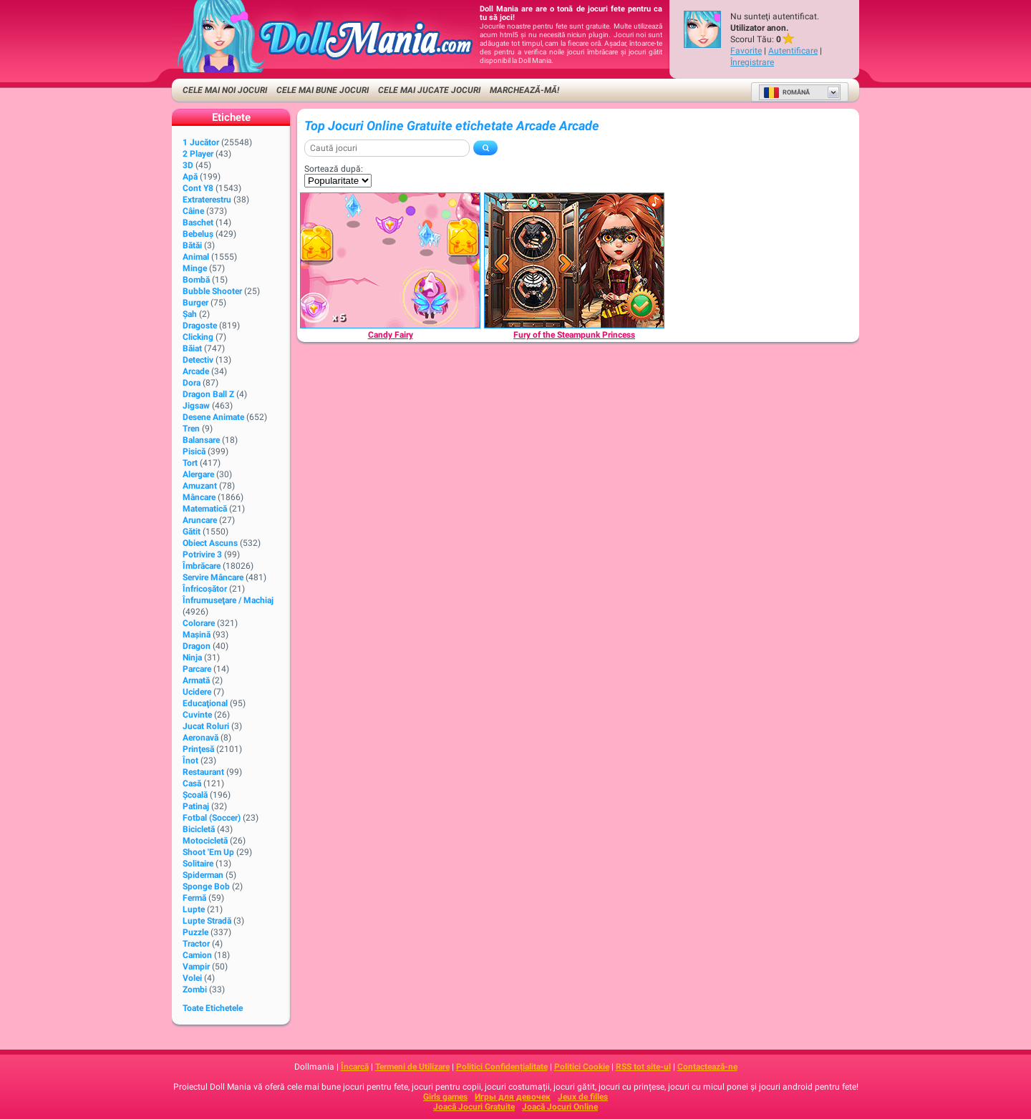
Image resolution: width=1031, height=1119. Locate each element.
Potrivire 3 (202, 554)
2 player (198, 154)
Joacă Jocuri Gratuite (474, 1107)
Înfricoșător (205, 589)
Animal (196, 257)
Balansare (201, 440)
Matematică (205, 509)
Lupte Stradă (207, 921)
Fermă (194, 898)
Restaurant (203, 772)
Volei (192, 978)
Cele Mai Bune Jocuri (322, 90)
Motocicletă (205, 841)
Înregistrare (752, 62)
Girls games (445, 1097)
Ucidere (197, 692)
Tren (191, 429)
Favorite (746, 51)
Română (786, 92)
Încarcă (355, 1067)
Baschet (198, 223)
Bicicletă (199, 829)
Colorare (199, 623)
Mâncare (199, 497)
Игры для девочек (513, 1097)
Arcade (196, 371)
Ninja (192, 658)
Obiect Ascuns (210, 543)
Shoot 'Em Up (208, 852)
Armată (196, 680)
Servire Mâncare (213, 577)
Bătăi (192, 245)
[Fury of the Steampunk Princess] (574, 260)
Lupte (194, 909)
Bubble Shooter (212, 291)
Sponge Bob (206, 886)
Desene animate (213, 417)
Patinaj (196, 806)
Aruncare (200, 520)
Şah (190, 314)
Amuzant (200, 486)
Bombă (196, 280)
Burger (195, 303)
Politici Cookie (581, 1067)
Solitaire (198, 864)
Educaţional (205, 703)
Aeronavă (200, 738)
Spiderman (203, 875)
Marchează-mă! (524, 90)
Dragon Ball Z (208, 394)
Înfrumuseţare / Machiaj (228, 600)
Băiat (192, 348)
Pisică (194, 451)
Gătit (191, 532)
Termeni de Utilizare (412, 1067)
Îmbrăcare (202, 566)
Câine (193, 211)
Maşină (196, 635)
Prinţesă (198, 749)
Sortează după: (333, 169)
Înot (190, 761)
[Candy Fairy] (390, 260)
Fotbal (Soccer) (212, 818)
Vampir (196, 967)
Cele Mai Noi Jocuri (225, 90)
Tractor (196, 944)
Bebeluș (198, 234)
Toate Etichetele (213, 1008)
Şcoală (195, 795)
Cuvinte (197, 715)
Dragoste (200, 326)
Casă (192, 783)
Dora (191, 383)
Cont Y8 (198, 188)
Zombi (195, 989)
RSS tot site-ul (643, 1067)
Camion (197, 955)
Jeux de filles (583, 1097)
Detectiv (198, 360)
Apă (190, 177)
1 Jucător (201, 142)
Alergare (198, 474)
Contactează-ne (707, 1067)
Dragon (196, 646)
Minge (195, 268)
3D (188, 165)
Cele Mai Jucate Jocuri (429, 90)
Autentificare (793, 51)
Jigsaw (196, 406)
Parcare (197, 669)
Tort (190, 463)
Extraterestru (207, 200)
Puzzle (195, 932)
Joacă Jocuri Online (560, 1107)
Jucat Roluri (206, 726)
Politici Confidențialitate (502, 1067)
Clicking (198, 337)
